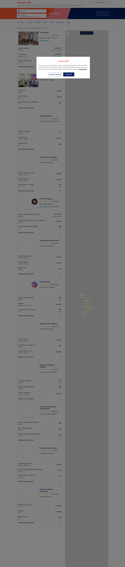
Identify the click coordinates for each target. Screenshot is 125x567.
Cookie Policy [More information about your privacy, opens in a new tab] (82, 69)
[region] (63, 67)
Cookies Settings (55, 74)
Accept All (68, 74)
